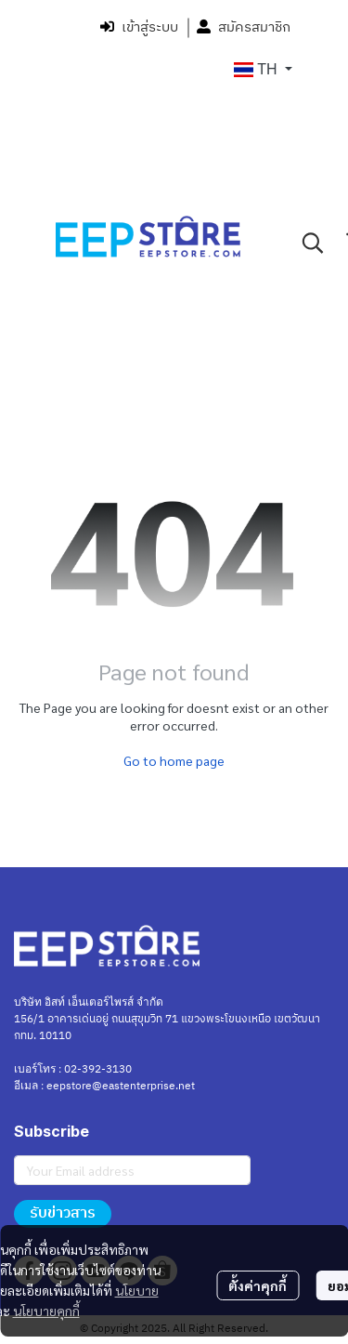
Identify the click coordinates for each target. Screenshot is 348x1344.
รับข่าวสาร (63, 1213)
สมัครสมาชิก (243, 27)
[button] (263, 69)
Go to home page (174, 760)
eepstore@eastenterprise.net (120, 1086)
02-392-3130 (98, 1069)
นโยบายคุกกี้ (46, 1310)
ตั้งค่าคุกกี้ (257, 1285)
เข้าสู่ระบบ (139, 27)
